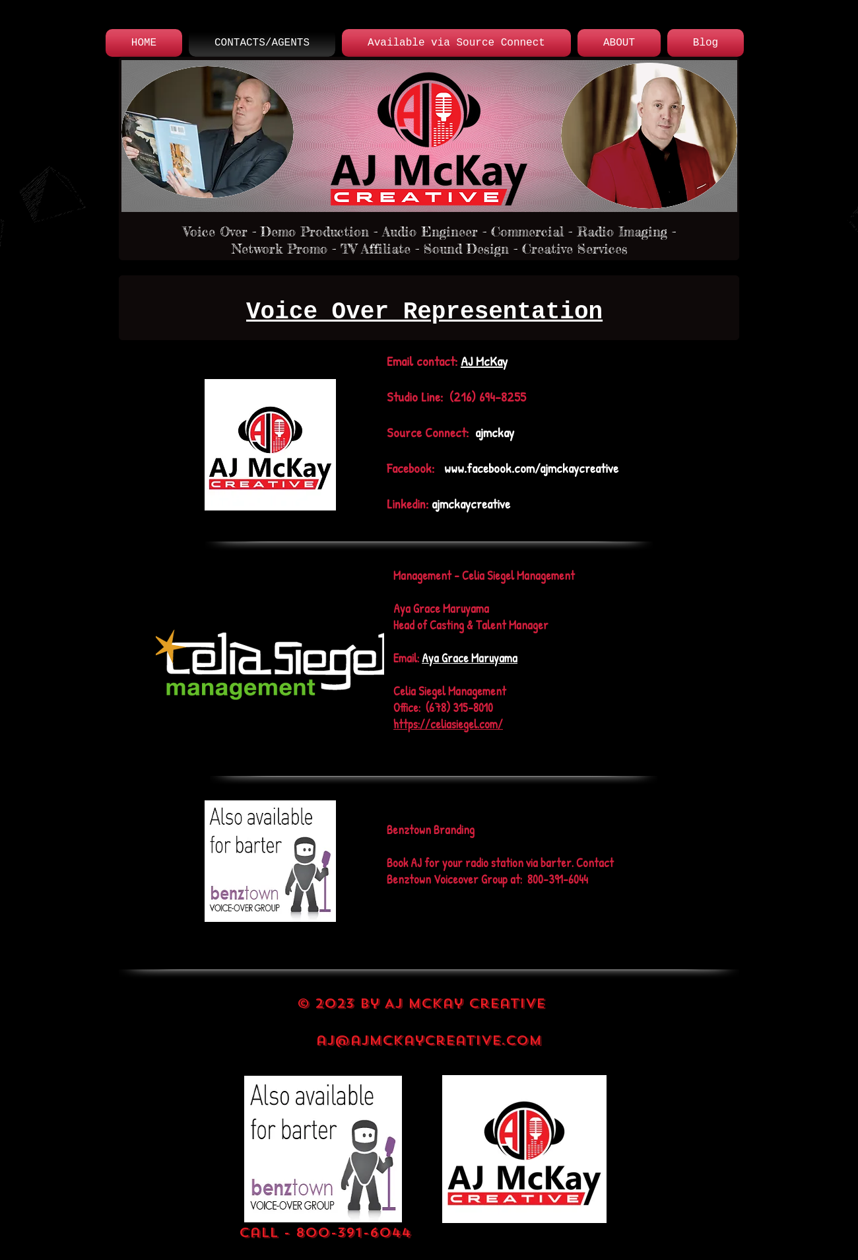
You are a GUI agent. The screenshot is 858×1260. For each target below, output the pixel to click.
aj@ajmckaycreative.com (428, 1040)
